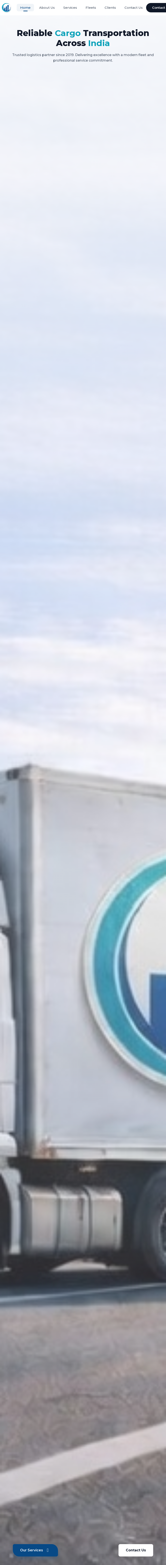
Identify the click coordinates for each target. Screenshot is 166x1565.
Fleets (91, 8)
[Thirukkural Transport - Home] (6, 8)
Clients (110, 8)
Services (70, 8)
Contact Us (133, 8)
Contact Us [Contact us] (136, 1550)
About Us (47, 8)
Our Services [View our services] (35, 1550)
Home (25, 8)
